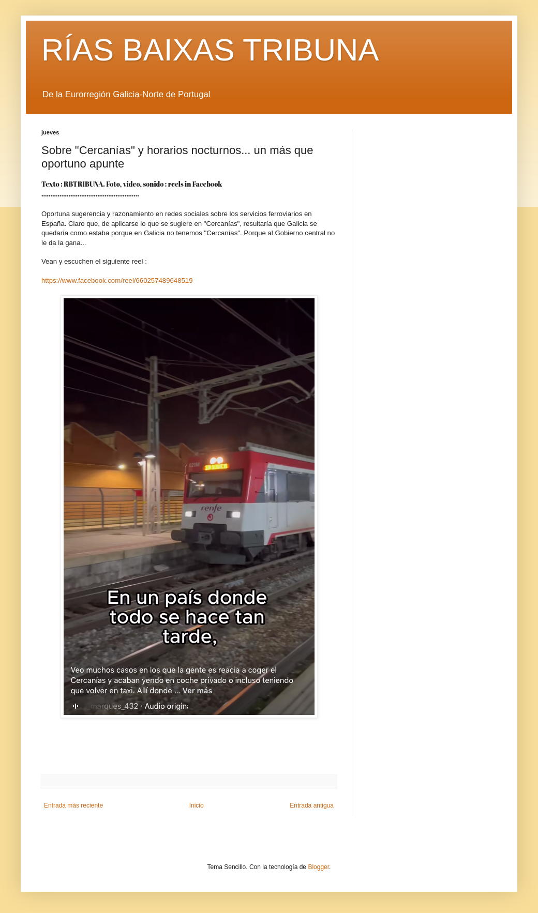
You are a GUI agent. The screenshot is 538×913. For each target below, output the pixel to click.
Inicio (196, 805)
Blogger (318, 867)
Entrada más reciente (73, 805)
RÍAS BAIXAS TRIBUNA (210, 50)
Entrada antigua (312, 805)
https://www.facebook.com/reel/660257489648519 (117, 280)
